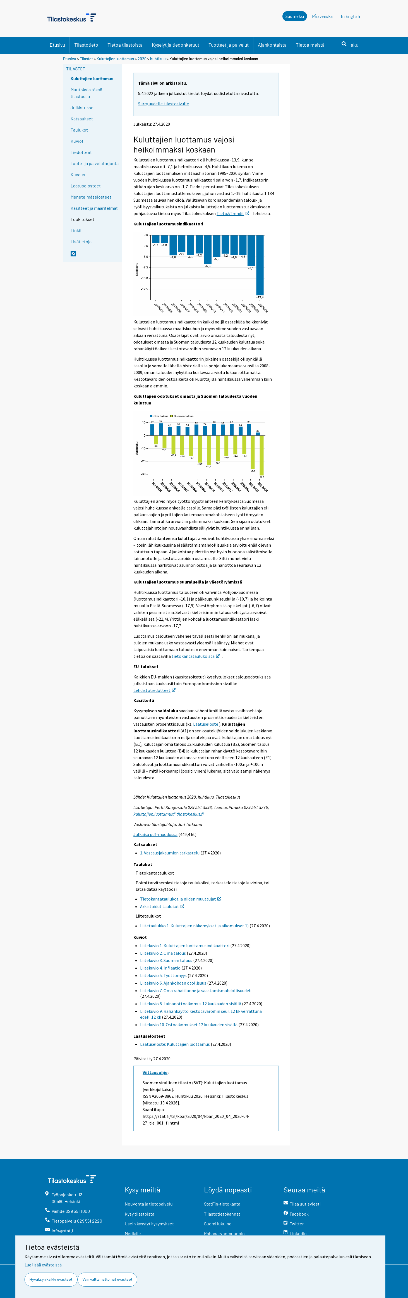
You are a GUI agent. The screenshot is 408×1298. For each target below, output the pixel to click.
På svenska (322, 16)
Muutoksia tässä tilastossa (86, 93)
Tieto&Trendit (233, 213)
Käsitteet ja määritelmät (94, 208)
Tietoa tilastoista (125, 45)
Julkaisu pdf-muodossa (155, 834)
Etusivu (57, 45)
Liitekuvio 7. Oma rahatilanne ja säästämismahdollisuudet (195, 990)
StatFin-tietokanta (222, 1203)
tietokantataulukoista (196, 656)
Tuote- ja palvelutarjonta (95, 163)
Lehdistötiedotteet (154, 690)
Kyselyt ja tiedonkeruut (175, 45)
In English (350, 16)
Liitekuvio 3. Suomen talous (166, 960)
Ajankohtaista (272, 45)
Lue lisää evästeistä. (44, 1265)
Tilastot (86, 58)
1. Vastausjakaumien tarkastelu (170, 853)
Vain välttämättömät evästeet (107, 1279)
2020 (142, 58)
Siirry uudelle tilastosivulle (163, 103)
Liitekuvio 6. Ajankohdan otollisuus (173, 983)
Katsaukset (82, 118)
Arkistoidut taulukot (162, 906)
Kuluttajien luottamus (115, 58)
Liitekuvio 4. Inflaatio (160, 968)
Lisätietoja (81, 241)
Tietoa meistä (310, 45)
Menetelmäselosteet (91, 196)
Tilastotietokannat (222, 1213)
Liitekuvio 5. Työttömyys (163, 975)
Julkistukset (83, 107)
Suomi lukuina (217, 1223)
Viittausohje (155, 1072)
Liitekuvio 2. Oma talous (163, 953)
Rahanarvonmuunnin (224, 1233)
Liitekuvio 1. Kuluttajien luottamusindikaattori (184, 945)
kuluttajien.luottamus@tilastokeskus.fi (168, 814)
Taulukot (79, 129)
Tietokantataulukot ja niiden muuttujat (180, 899)
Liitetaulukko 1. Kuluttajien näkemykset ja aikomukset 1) (194, 925)
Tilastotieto (86, 45)
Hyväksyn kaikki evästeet (51, 1279)
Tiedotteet (81, 152)
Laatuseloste (205, 724)
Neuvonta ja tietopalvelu (149, 1203)
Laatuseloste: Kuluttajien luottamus (175, 1044)
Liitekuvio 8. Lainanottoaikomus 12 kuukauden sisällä (190, 1003)
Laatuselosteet (86, 185)
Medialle (133, 1233)
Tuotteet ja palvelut (228, 45)
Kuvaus (78, 174)
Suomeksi (294, 16)
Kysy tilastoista (139, 1213)
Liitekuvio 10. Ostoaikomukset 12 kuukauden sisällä (188, 1024)
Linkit (76, 230)
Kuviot (77, 141)
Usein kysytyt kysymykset (149, 1223)
